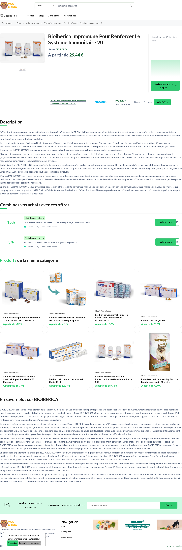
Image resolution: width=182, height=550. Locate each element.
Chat (19, 23)
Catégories (8, 15)
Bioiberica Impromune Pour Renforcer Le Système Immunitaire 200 (113, 379)
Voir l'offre (162, 102)
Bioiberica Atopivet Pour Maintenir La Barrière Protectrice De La (21, 318)
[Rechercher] (130, 6)
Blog (41, 15)
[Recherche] (91, 6)
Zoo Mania (6, 23)
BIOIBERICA (62, 49)
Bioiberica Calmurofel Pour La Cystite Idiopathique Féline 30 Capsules (19, 379)
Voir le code (166, 222)
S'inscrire (168, 505)
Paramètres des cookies (30, 543)
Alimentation (32, 23)
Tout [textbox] (40, 5)
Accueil (30, 15)
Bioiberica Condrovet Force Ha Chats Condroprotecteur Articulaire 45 (111, 317)
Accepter (12, 543)
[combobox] (46, 5)
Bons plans (53, 15)
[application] (165, 62)
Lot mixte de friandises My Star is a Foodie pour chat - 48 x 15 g (159, 380)
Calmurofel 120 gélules (153, 320)
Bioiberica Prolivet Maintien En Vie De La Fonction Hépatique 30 (67, 318)
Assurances (70, 15)
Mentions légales (174, 546)
